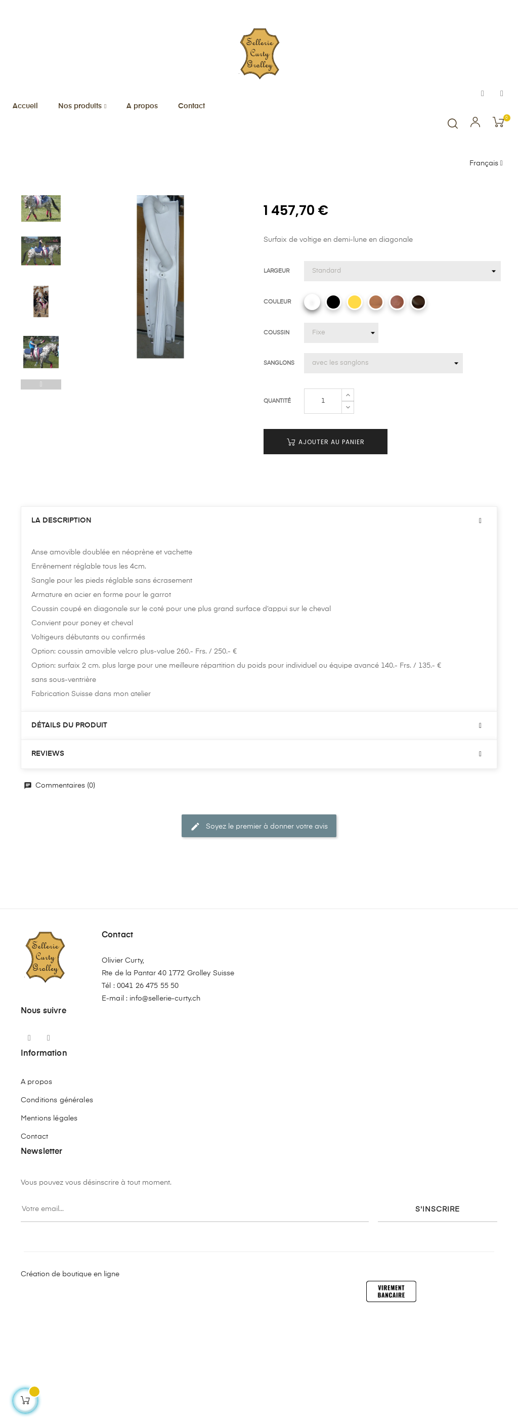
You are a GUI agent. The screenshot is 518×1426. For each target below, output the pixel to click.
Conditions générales (57, 1205)
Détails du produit (69, 830)
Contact (34, 1241)
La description (61, 625)
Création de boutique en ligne (70, 1379)
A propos (36, 1187)
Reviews (47, 858)
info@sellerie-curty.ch (165, 1103)
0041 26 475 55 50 (148, 1091)
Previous (41, 490)
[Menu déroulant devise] (486, 163)
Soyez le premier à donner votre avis (259, 932)
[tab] (259, 626)
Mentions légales (49, 1223)
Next (41, 273)
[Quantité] (323, 506)
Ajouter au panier (326, 547)
